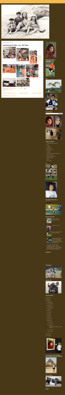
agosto (49, 308)
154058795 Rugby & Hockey (52, 143)
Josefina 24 (49, 150)
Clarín (48, 144)
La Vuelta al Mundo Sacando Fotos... (54, 153)
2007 (48, 335)
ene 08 (50, 321)
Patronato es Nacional (51, 156)
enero (49, 320)
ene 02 (50, 329)
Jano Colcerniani (16, 8)
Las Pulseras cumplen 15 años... (53, 244)
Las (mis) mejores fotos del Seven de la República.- (57, 239)
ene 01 (50, 331)
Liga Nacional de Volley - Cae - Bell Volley (15, 45)
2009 (48, 300)
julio (49, 310)
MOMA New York (50, 154)
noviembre (50, 303)
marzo (49, 317)
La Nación (49, 151)
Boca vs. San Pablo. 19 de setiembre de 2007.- (57, 232)
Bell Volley (9, 89)
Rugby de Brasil (50, 157)
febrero (49, 318)
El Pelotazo (49, 147)
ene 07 (50, 323)
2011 (48, 297)
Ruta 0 (48, 159)
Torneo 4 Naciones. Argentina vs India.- (55, 219)
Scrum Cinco (49, 160)
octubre (49, 305)
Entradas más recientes (9, 93)
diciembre (50, 302)
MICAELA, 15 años (55, 225)
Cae (12, 89)
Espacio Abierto (50, 149)
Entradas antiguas (37, 93)
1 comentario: (20, 88)
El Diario (48, 146)
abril (49, 315)
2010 (48, 299)
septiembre (50, 307)
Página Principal (24, 93)
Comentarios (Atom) (12, 95)
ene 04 (50, 325)
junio (49, 312)
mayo (49, 313)
